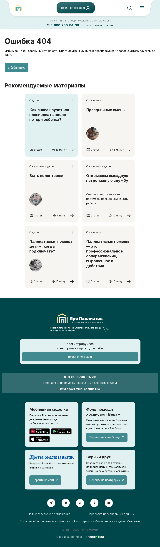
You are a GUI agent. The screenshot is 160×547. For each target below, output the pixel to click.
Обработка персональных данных (111, 514)
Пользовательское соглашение (49, 514)
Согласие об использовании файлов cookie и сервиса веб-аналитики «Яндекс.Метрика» (80, 521)
